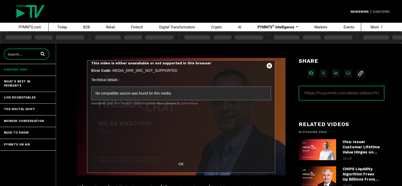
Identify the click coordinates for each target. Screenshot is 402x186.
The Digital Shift (19, 109)
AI (239, 27)
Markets (321, 27)
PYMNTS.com (30, 27)
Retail (110, 27)
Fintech (137, 27)
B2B (86, 27)
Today (62, 27)
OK (181, 164)
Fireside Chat (16, 69)
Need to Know (16, 132)
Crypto (216, 27)
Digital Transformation (177, 27)
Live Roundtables (20, 97)
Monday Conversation (24, 121)
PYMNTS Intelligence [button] (276, 27)
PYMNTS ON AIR (17, 144)
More (376, 27)
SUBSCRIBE (381, 11)
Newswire (360, 11)
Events (349, 27)
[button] (42, 53)
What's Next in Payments (17, 84)
